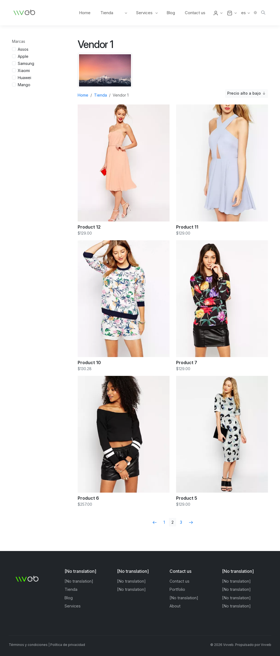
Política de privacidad (67, 645)
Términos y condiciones (28, 645)
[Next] (191, 522)
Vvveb (266, 645)
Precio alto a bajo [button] (246, 93)
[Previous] (155, 522)
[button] (218, 13)
